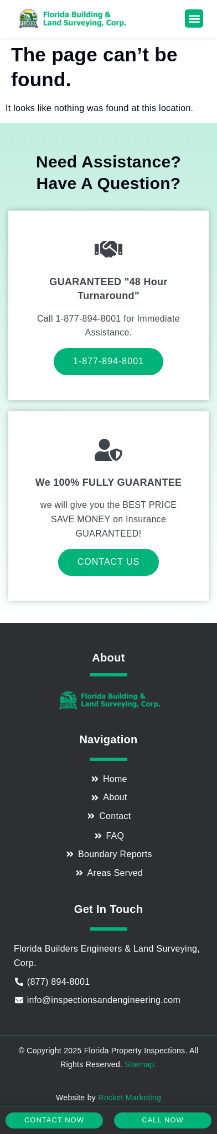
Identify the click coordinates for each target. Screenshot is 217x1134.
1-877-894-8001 (108, 361)
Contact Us (109, 561)
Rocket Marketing (129, 1097)
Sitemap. (141, 1064)
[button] (194, 18)
